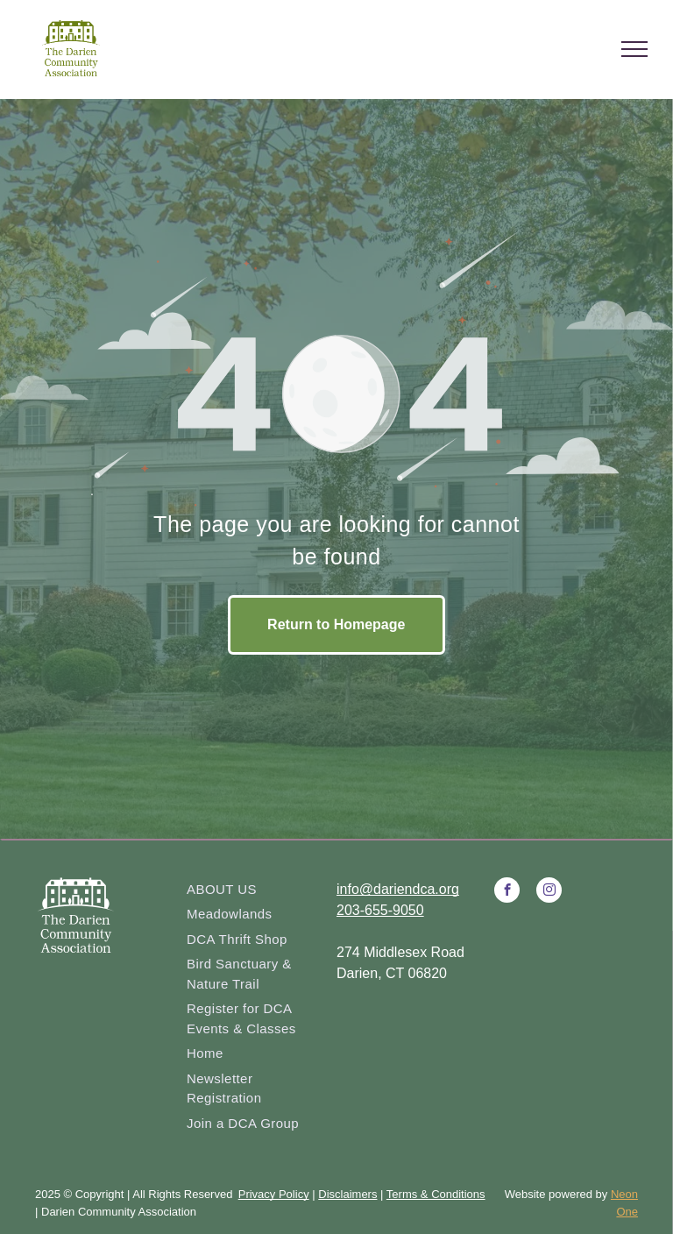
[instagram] (549, 892)
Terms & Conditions (435, 1194)
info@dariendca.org (397, 889)
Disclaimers (347, 1194)
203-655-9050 (380, 910)
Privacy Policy (273, 1194)
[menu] (634, 49)
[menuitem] (255, 890)
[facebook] (507, 892)
